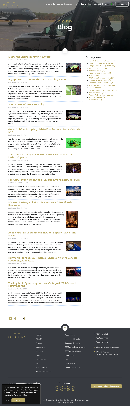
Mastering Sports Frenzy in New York (29, 57)
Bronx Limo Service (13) (98, 68)
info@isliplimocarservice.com (107, 347)
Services (39, 351)
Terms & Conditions (44, 371)
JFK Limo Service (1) (97, 97)
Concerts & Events (72, 343)
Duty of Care (70, 363)
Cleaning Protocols (72, 367)
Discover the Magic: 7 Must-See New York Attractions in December (40, 204)
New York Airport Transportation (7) (103, 85)
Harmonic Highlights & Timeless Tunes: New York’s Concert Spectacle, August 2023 (42, 259)
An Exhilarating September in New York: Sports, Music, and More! (42, 234)
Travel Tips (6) (95, 88)
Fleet (38, 355)
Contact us (69, 355)
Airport (39, 343)
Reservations (121, 4)
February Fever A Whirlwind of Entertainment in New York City (44, 179)
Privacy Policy (41, 367)
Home (38, 335)
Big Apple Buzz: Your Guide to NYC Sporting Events (37, 79)
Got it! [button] (7, 400)
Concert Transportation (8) (100, 80)
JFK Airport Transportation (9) (101, 78)
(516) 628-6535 (102, 334)
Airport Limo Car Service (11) (100, 73)
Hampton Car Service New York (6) (103, 90)
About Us (39, 339)
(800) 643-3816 (102, 342)
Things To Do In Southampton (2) (102, 95)
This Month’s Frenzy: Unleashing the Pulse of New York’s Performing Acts (40, 156)
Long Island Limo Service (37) (101, 63)
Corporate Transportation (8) (101, 83)
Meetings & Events (72, 339)
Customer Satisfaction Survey (106, 386)
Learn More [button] (23, 395)
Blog (66, 359)
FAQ (37, 363)
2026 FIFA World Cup (73, 351)
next (28, 318)
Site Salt (70, 402)
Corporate (40, 347)
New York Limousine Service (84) (102, 61)
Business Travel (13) (97, 70)
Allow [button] (18, 400)
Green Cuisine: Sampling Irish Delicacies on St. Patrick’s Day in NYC (44, 131)
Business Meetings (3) (98, 92)
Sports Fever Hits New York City (26, 104)
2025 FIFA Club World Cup (75, 347)
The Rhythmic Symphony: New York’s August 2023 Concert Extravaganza (42, 285)
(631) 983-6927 (102, 338)
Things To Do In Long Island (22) (102, 66)
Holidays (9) (94, 75)
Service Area (41, 359)
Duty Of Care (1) (95, 100)
